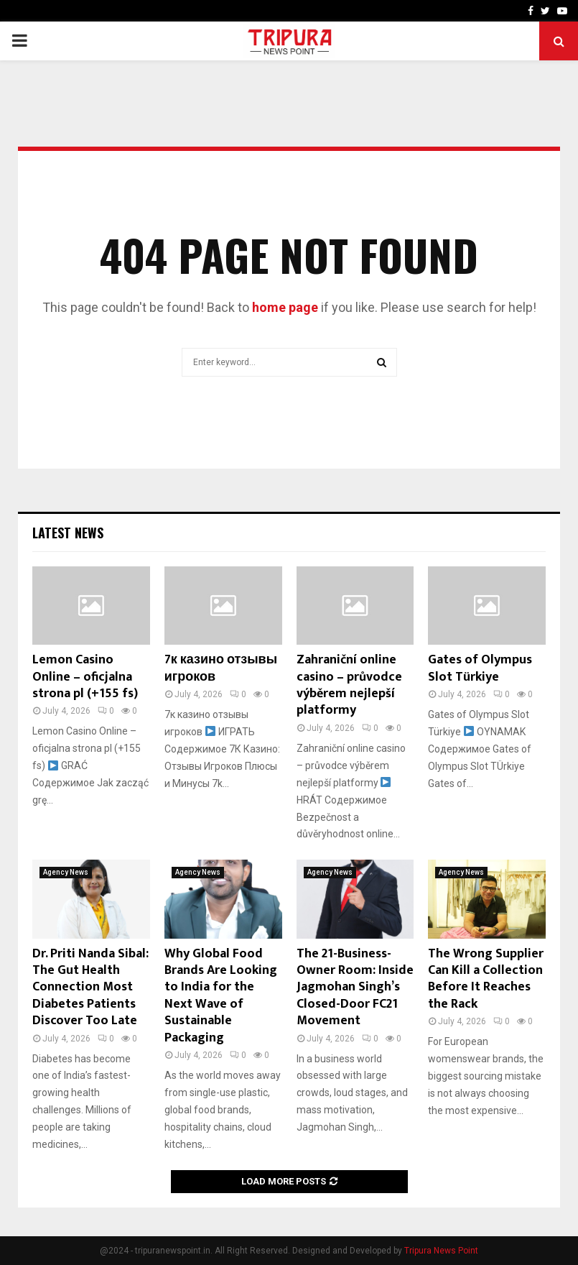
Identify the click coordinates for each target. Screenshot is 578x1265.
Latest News (67, 532)
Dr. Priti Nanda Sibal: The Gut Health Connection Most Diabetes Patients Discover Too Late (90, 987)
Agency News (65, 872)
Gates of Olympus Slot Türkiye (480, 668)
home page (285, 307)
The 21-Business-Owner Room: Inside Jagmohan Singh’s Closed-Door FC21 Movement (355, 987)
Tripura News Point (441, 1251)
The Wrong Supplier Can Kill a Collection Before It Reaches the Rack (486, 979)
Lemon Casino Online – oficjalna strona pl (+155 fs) (85, 676)
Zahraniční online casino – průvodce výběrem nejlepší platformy (349, 685)
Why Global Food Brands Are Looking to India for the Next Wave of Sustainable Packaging (220, 996)
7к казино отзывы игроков (220, 668)
